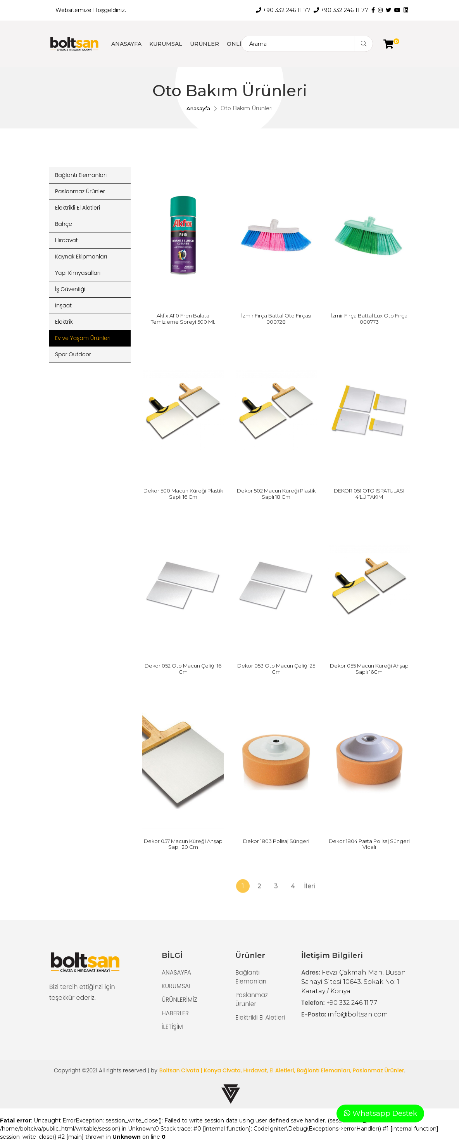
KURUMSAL (165, 43)
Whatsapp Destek (380, 1112)
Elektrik (64, 322)
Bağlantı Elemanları (81, 175)
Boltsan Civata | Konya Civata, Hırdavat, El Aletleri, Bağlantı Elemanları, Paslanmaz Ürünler (281, 1072)
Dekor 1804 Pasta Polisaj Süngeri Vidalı (369, 844)
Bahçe (63, 224)
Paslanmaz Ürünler (80, 191)
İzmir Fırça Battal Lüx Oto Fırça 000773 (369, 318)
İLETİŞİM (173, 1028)
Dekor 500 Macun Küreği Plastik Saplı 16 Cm (183, 493)
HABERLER (176, 1014)
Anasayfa (198, 108)
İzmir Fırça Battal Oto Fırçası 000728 (276, 318)
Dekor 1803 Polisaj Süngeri (276, 841)
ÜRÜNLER (204, 43)
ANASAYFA (126, 43)
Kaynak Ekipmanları (81, 256)
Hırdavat (66, 240)
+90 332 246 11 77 (283, 10)
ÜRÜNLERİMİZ (180, 1000)
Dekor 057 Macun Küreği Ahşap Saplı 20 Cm (183, 844)
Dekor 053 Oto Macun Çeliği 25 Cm (276, 669)
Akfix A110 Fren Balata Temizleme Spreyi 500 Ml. (183, 318)
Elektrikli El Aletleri (77, 208)
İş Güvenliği (70, 289)
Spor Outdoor (73, 354)
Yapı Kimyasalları (77, 273)
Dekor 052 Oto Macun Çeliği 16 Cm (183, 669)
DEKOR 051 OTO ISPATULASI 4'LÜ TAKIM (369, 493)
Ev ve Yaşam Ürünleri (82, 338)
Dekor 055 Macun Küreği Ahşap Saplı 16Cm (369, 669)
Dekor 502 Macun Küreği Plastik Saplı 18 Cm (276, 493)
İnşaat (63, 305)
